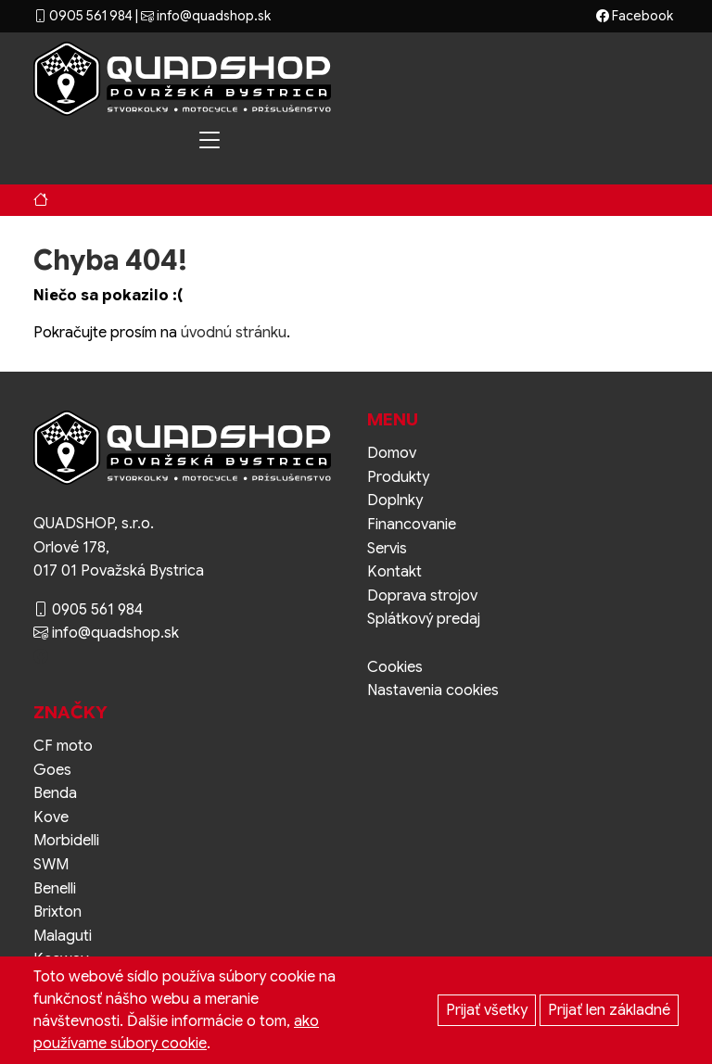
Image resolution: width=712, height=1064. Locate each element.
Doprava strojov (422, 596)
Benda (55, 793)
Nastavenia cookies (433, 690)
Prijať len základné (609, 1010)
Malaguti (62, 936)
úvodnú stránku (233, 332)
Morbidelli (66, 840)
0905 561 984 (83, 15)
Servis (387, 548)
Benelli (54, 889)
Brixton (57, 912)
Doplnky (395, 500)
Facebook (634, 15)
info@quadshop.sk (206, 15)
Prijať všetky (487, 1010)
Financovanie (411, 524)
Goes (52, 770)
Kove (51, 817)
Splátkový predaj (423, 619)
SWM (51, 864)
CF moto (63, 746)
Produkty (398, 477)
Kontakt (394, 572)
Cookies (395, 667)
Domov (391, 453)
